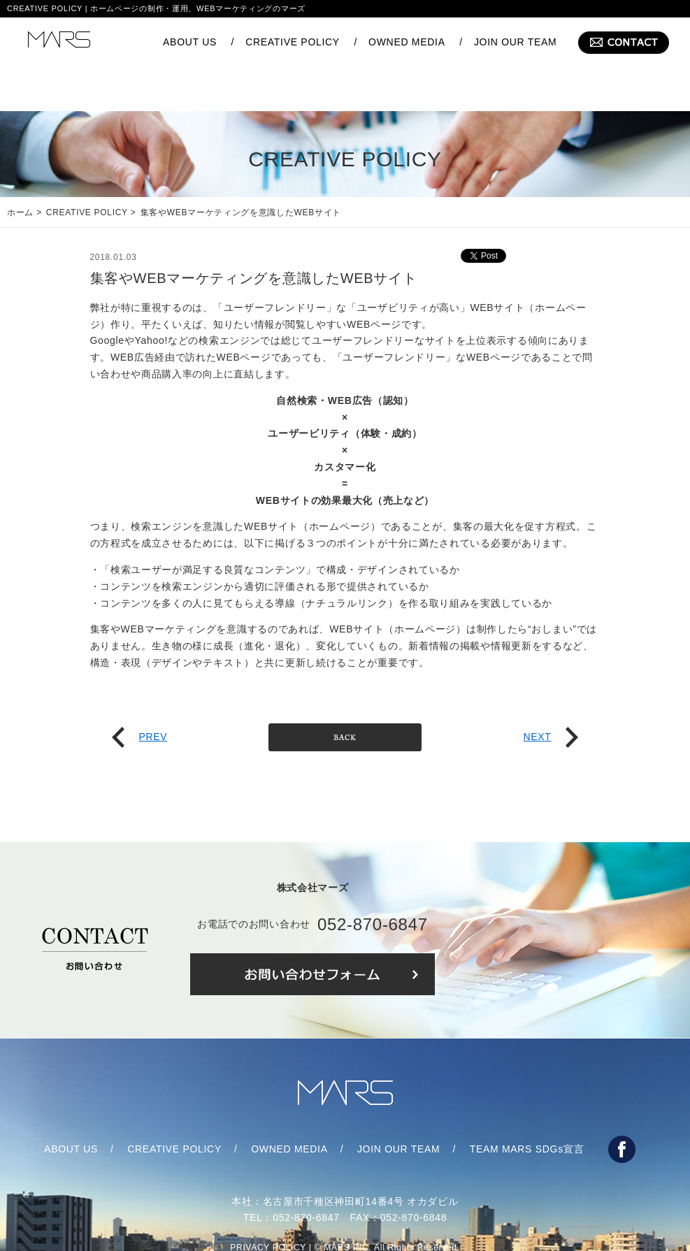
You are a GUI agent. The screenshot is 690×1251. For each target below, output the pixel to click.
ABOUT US (190, 42)
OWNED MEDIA (406, 42)
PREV (139, 694)
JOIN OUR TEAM (515, 42)
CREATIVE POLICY (292, 42)
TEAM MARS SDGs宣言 (527, 1107)
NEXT (550, 694)
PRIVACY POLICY (268, 1205)
